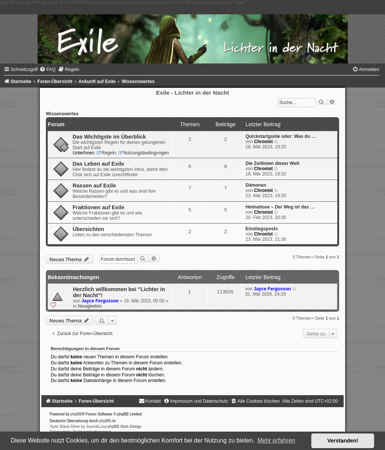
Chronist (263, 141)
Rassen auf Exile (94, 186)
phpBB (76, 414)
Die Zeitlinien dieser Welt (272, 163)
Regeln (106, 153)
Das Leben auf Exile (98, 164)
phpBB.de (107, 421)
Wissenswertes (62, 113)
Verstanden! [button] (342, 441)
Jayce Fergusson (100, 301)
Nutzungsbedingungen (143, 153)
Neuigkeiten (90, 306)
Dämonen (256, 185)
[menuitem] (47, 69)
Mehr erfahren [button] (276, 440)
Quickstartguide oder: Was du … (281, 136)
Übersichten (88, 229)
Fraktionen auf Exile (98, 207)
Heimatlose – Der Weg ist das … (280, 207)
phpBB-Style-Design (125, 426)
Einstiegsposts (262, 228)
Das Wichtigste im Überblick (109, 137)
